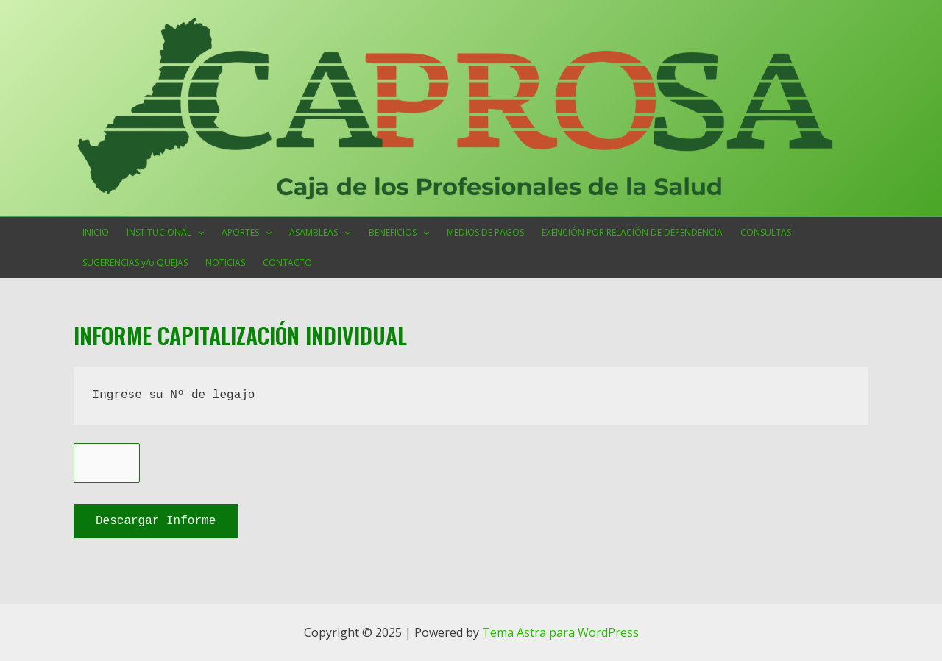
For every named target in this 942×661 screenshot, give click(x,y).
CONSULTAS (765, 232)
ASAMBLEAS (319, 232)
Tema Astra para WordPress (560, 631)
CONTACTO (287, 262)
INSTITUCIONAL (165, 232)
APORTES (247, 232)
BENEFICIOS (399, 232)
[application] (197, 232)
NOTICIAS (225, 262)
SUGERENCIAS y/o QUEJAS (135, 262)
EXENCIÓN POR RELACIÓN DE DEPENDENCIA (632, 232)
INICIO (95, 232)
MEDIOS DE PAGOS (485, 232)
